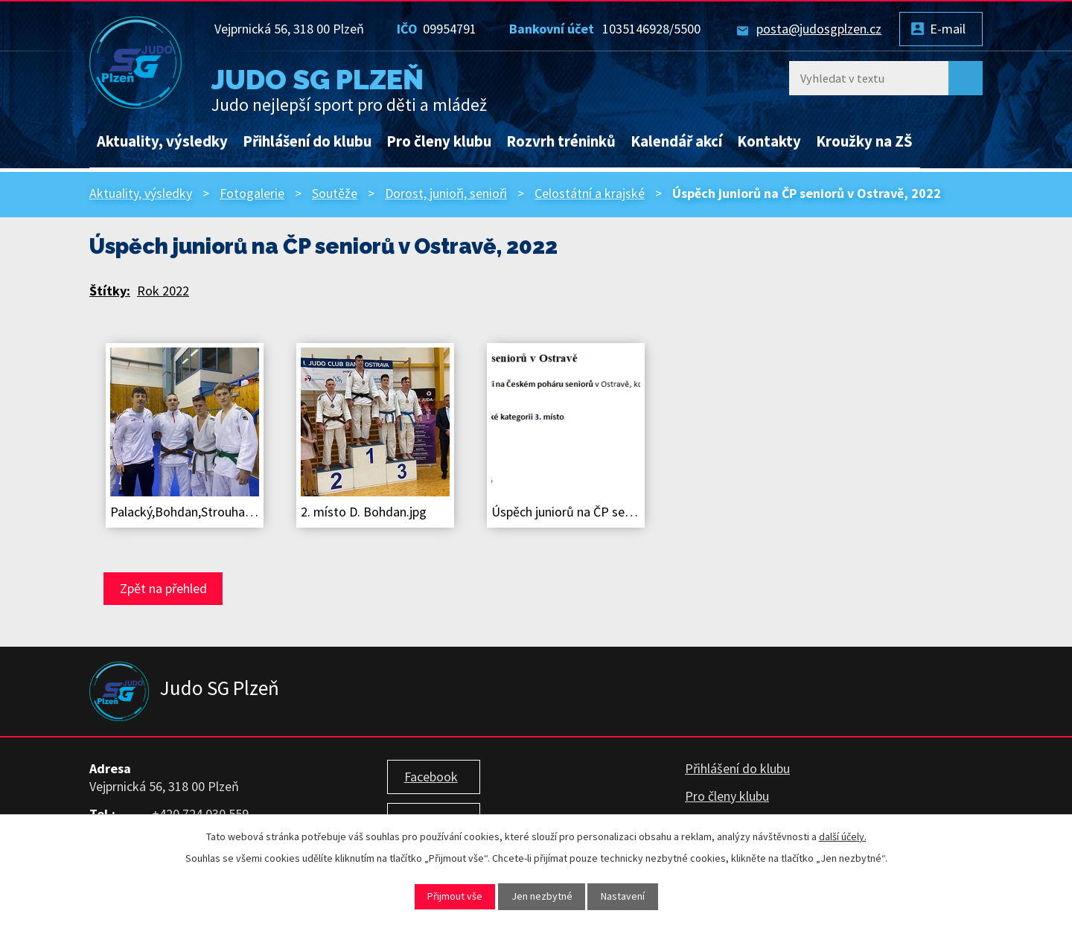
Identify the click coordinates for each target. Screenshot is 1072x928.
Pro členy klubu (438, 141)
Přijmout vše (454, 896)
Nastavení (623, 896)
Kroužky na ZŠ (864, 141)
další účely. (843, 836)
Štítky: (109, 290)
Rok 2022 (163, 290)
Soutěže (334, 193)
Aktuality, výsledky (162, 141)
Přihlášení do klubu (307, 141)
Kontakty (769, 141)
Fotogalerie (252, 193)
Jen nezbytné (541, 896)
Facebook (431, 776)
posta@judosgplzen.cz (818, 28)
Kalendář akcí (676, 141)
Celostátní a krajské (590, 193)
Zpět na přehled (163, 588)
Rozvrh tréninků (561, 141)
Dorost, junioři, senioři (446, 193)
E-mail (948, 28)
